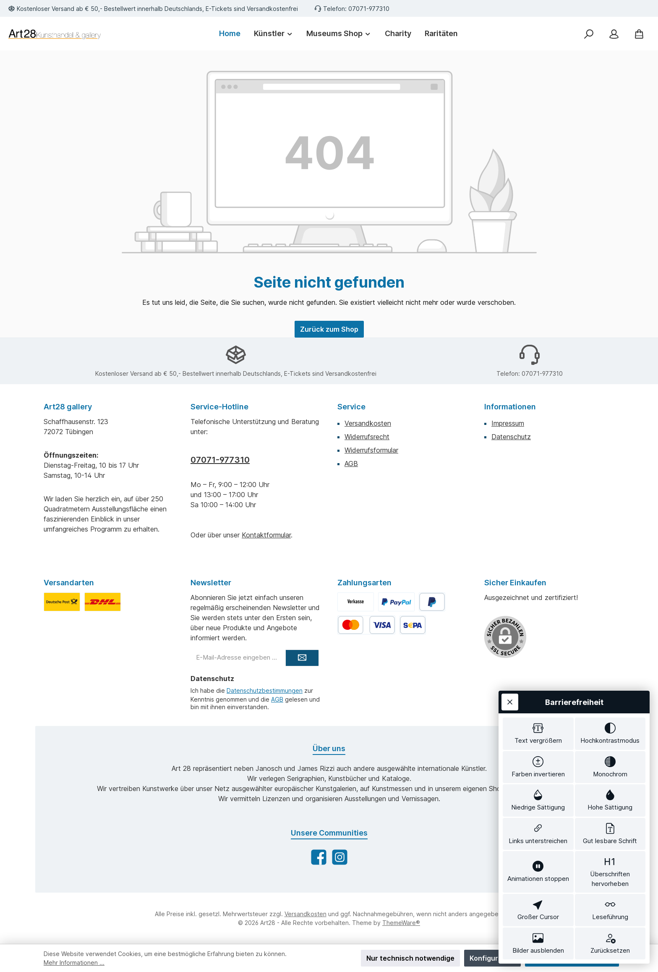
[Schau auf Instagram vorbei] (339, 857)
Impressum (507, 423)
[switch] (538, 734)
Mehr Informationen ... (74, 962)
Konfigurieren (492, 958)
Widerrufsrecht (367, 436)
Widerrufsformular (371, 450)
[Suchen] (588, 33)
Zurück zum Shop (329, 329)
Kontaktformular (266, 535)
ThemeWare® (401, 922)
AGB (351, 463)
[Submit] (302, 658)
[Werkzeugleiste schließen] (509, 702)
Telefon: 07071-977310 (356, 8)
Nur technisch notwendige (410, 958)
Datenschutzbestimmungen (265, 690)
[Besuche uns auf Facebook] (318, 857)
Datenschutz (511, 436)
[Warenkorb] (639, 33)
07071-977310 (220, 460)
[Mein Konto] (613, 33)
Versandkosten (368, 423)
